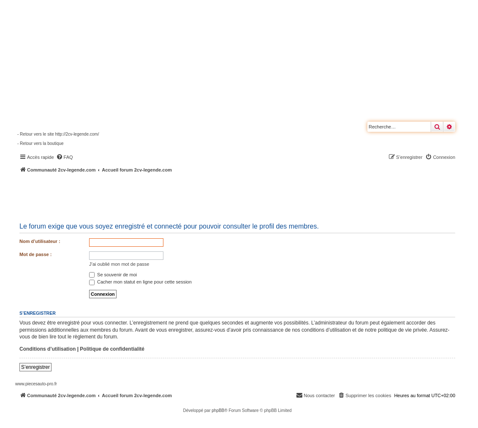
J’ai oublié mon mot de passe (119, 264)
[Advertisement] (226, 196)
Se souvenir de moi (113, 274)
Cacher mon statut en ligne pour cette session (140, 281)
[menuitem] (64, 157)
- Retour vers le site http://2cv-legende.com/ (58, 134)
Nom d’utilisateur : (39, 241)
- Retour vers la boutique (40, 143)
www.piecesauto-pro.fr (36, 384)
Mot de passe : (35, 254)
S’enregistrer (35, 367)
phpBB (218, 410)
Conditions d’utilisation (47, 349)
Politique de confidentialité (112, 349)
